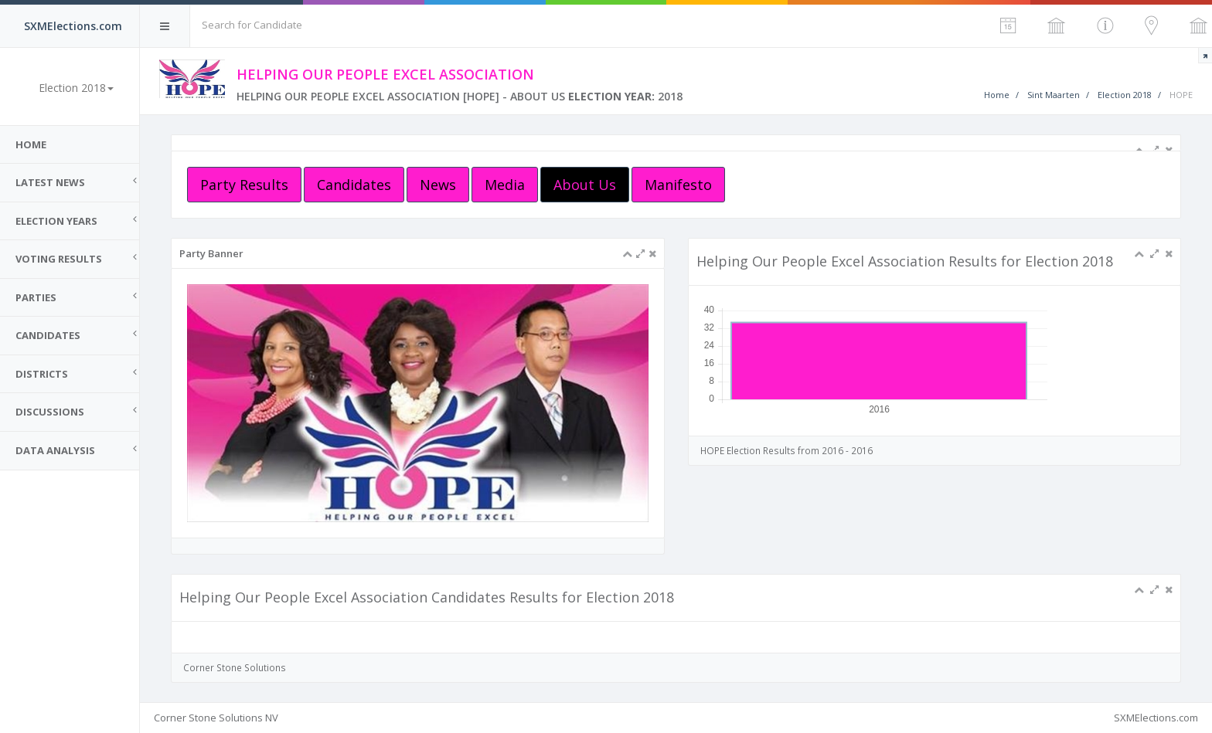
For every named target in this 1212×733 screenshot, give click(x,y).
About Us (584, 184)
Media (505, 184)
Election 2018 (1125, 94)
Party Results (244, 184)
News (438, 184)
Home (30, 144)
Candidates (354, 184)
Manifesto (678, 184)
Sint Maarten (1053, 94)
